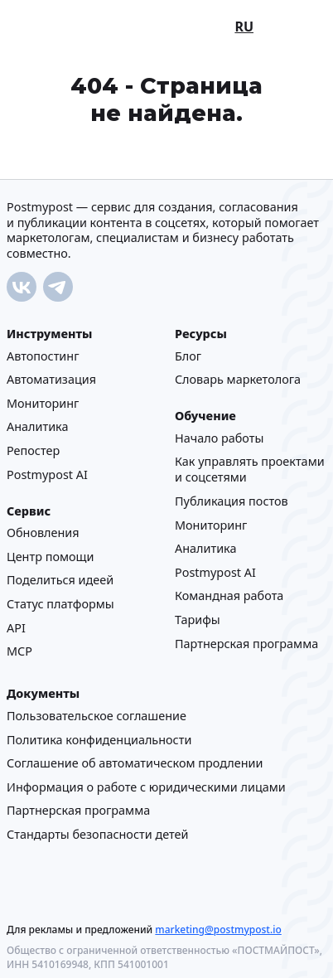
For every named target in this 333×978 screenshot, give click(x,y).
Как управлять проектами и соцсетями (250, 469)
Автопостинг (43, 355)
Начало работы (219, 437)
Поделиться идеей (60, 580)
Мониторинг (43, 402)
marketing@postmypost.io (218, 929)
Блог (188, 355)
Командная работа (229, 595)
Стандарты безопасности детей (97, 833)
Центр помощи (50, 556)
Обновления (43, 532)
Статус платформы (60, 603)
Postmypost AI (47, 474)
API (16, 627)
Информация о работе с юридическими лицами (146, 786)
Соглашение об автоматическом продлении (135, 763)
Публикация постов (231, 500)
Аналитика (37, 426)
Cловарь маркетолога (238, 379)
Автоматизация (51, 379)
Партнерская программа (246, 643)
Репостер (33, 450)
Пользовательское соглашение (96, 715)
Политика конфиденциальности (99, 739)
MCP (19, 651)
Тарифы (197, 619)
